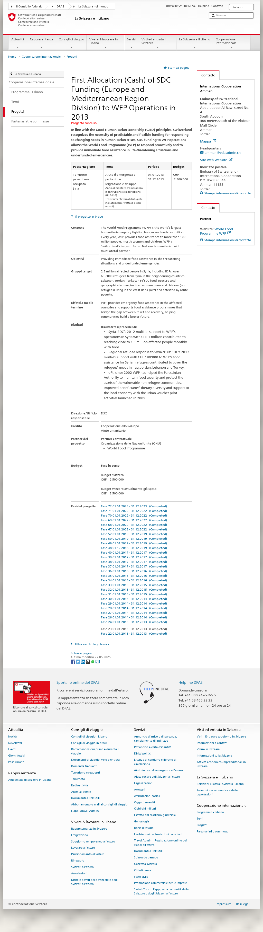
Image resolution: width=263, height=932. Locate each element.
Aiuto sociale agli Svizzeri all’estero (157, 777)
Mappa (208, 141)
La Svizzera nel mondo (93, 6)
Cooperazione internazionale (231, 43)
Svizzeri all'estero (82, 867)
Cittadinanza (142, 870)
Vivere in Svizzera (208, 749)
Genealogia (141, 821)
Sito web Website (216, 160)
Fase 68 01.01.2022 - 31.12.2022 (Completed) (134, 524)
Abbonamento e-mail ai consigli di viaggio (99, 804)
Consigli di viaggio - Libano (89, 736)
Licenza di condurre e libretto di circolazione (155, 762)
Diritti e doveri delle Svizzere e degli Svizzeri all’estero (94, 882)
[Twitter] (78, 661)
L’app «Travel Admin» (85, 811)
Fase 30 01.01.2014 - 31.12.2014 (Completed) (134, 598)
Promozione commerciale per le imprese (160, 883)
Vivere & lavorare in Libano (105, 43)
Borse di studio (144, 828)
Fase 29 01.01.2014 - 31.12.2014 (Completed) (134, 603)
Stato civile (141, 876)
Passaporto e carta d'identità (152, 747)
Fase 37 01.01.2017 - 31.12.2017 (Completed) (134, 566)
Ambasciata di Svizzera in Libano (30, 780)
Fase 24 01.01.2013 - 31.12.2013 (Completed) (134, 622)
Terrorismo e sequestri (85, 772)
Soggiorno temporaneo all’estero (93, 841)
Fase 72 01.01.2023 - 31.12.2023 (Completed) (134, 506)
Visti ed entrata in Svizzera (157, 43)
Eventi (12, 749)
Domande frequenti (84, 766)
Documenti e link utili (85, 798)
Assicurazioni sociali (147, 796)
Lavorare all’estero (83, 848)
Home (12, 56)
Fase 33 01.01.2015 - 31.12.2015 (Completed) (134, 585)
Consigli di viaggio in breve (89, 743)
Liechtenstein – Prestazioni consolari (158, 834)
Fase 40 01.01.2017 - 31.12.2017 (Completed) (134, 552)
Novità (12, 736)
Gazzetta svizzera (145, 864)
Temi (200, 819)
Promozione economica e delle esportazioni (217, 792)
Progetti (202, 825)
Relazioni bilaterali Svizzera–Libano (220, 784)
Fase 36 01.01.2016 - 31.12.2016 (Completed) (134, 571)
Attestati (139, 789)
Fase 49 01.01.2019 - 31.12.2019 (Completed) (134, 543)
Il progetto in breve (88, 216)
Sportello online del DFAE (78, 682)
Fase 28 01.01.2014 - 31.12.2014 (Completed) (134, 608)
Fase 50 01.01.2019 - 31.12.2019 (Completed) (134, 538)
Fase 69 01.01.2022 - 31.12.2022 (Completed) (134, 520)
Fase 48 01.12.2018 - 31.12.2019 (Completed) (134, 547)
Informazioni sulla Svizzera (214, 756)
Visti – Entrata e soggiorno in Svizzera (221, 736)
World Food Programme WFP (216, 231)
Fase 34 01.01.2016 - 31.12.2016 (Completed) (134, 580)
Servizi (132, 43)
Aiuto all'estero (81, 792)
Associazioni (79, 873)
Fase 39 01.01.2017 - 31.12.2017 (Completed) (134, 557)
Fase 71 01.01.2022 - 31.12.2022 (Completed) (134, 510)
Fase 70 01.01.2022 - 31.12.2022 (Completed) (134, 515)
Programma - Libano (210, 812)
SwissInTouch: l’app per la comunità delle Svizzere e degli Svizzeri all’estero (161, 891)
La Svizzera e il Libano (195, 43)
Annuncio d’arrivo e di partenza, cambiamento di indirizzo (155, 738)
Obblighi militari (145, 809)
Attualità (18, 43)
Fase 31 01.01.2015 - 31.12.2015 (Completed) (134, 594)
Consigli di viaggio (71, 43)
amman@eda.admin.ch (223, 152)
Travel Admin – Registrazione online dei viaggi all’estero (160, 843)
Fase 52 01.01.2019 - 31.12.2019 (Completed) (134, 534)
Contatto (206, 75)
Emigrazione (79, 835)
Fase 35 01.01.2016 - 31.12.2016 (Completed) (134, 575)
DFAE (60, 6)
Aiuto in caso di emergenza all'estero (158, 770)
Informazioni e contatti (212, 743)
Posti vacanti (16, 762)
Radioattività (79, 785)
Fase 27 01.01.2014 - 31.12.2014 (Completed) (134, 612)
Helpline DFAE (191, 682)
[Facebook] (73, 661)
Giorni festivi (16, 756)
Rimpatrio (77, 860)
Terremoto (78, 779)
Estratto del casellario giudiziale (155, 815)
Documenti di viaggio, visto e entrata (95, 760)
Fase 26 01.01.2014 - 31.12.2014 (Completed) (134, 617)
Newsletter (15, 743)
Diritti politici (142, 753)
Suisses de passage (146, 857)
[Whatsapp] (93, 661)
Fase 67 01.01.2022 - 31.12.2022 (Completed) (134, 529)
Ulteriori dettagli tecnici (91, 644)
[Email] (98, 661)
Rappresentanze (41, 43)
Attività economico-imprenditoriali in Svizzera (221, 764)
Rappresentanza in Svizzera (89, 828)
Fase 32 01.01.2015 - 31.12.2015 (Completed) (134, 589)
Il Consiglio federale (29, 6)
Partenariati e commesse (212, 831)
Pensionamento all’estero (87, 854)
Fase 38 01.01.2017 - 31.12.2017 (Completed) (134, 561)
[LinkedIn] (83, 661)
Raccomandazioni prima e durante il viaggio (95, 751)
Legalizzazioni (143, 783)
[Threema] (88, 661)
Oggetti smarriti (144, 802)
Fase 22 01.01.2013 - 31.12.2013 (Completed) (134, 633)
